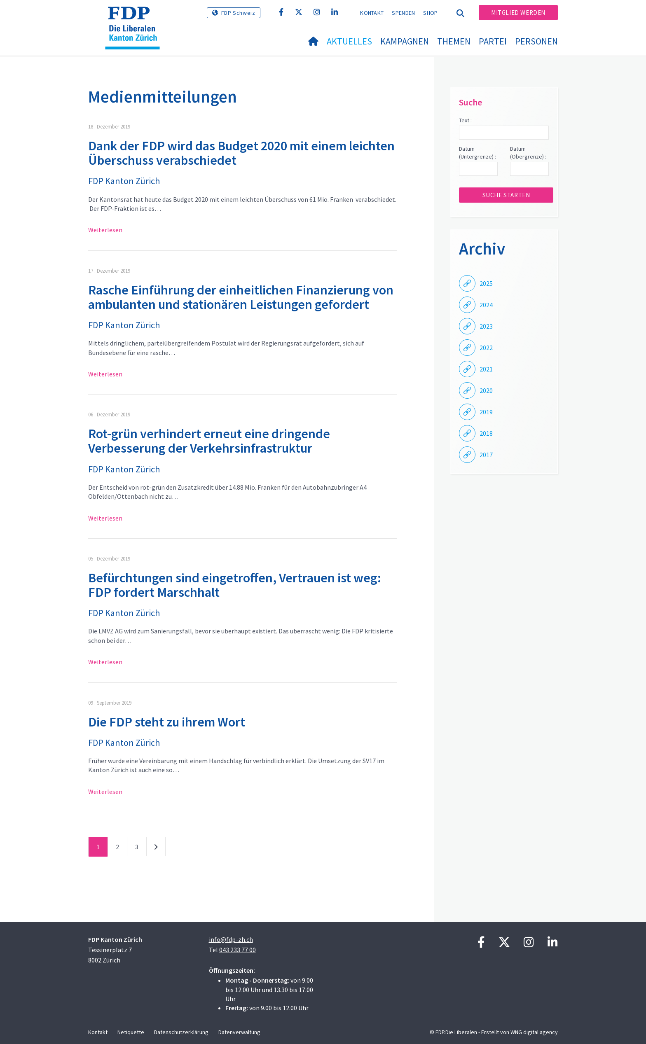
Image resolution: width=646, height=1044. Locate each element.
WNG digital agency (534, 1032)
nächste (156, 848)
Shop (430, 12)
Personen (536, 41)
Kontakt (372, 12)
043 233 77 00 (237, 950)
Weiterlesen (105, 230)
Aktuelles (349, 41)
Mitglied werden (518, 12)
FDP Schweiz (238, 12)
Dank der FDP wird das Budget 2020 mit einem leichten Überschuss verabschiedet (241, 153)
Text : (465, 120)
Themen (453, 41)
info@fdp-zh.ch (231, 939)
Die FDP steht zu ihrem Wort (166, 722)
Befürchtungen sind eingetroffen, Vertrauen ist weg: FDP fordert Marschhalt (234, 585)
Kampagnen (404, 41)
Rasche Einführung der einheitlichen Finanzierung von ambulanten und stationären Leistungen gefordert (240, 297)
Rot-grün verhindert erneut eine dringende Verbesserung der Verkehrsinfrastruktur (209, 440)
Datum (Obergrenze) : (528, 153)
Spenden (403, 12)
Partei (493, 41)
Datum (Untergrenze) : (477, 153)
